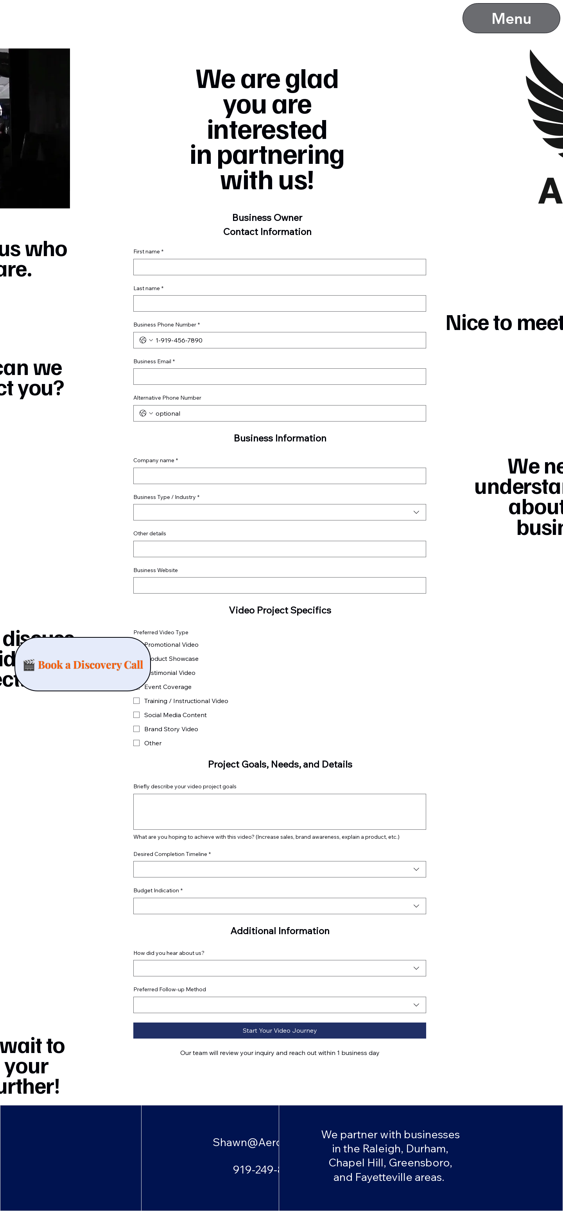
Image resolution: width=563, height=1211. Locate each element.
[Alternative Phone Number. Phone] (287, 413)
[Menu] (511, 18)
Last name (148, 288)
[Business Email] (277, 376)
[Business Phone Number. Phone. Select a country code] (146, 340)
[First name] (277, 267)
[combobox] (279, 512)
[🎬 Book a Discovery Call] (82, 664)
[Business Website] (277, 585)
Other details (149, 533)
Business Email (154, 362)
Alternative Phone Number (167, 397)
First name (148, 252)
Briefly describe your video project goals (185, 786)
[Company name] (277, 476)
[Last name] (277, 303)
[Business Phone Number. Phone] (287, 340)
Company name (155, 461)
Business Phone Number (166, 325)
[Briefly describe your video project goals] (280, 811)
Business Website (155, 570)
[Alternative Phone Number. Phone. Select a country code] (146, 413)
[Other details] (277, 549)
